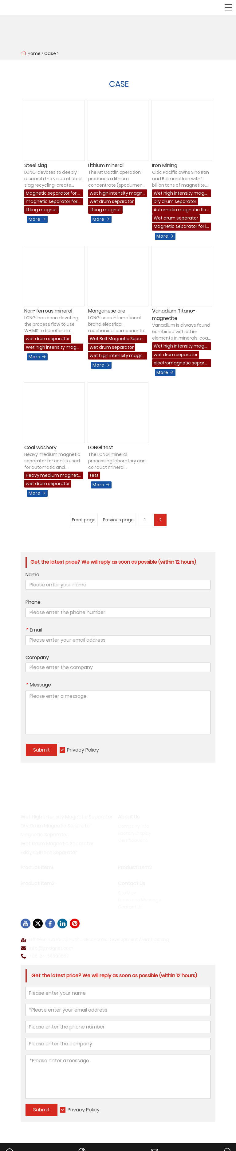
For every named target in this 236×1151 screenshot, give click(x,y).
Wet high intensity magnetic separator (180, 193)
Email (34, 630)
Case (50, 53)
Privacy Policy (83, 749)
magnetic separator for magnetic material (51, 201)
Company (37, 657)
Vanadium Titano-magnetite (173, 314)
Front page (84, 520)
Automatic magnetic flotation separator (181, 210)
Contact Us (130, 907)
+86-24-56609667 (49, 956)
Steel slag (35, 165)
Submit (41, 749)
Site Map (127, 893)
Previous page (118, 520)
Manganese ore (106, 310)
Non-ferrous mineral (48, 310)
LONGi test (100, 447)
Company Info (133, 826)
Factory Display (134, 833)
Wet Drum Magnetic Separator (57, 843)
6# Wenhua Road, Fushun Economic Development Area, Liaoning (99, 939)
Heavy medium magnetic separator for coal (52, 475)
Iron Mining (164, 165)
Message (38, 685)
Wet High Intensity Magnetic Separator (67, 816)
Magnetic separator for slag (53, 193)
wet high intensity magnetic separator (117, 193)
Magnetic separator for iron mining (181, 226)
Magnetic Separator (44, 834)
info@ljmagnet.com (51, 948)
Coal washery (40, 447)
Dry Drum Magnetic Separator (56, 825)
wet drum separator (112, 201)
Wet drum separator (176, 218)
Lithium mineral (106, 165)
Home (34, 53)
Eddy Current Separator (49, 852)
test (94, 475)
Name (32, 574)
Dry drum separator (175, 201)
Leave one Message (139, 900)
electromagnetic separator (181, 363)
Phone (33, 602)
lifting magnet (41, 210)
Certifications (133, 840)
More (37, 219)
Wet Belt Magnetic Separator (116, 339)
